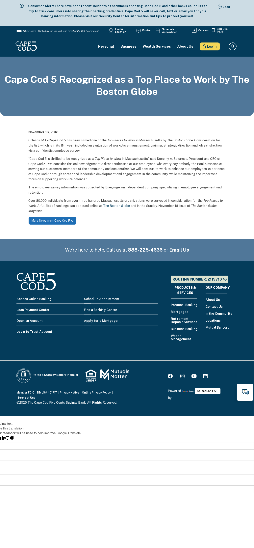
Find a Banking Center (100, 310)
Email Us (179, 250)
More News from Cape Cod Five (52, 220)
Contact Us (214, 307)
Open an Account (29, 321)
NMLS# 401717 (47, 392)
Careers (203, 30)
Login (212, 46)
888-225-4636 (222, 30)
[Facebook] (171, 377)
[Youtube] (194, 377)
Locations (213, 320)
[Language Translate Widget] (207, 391)
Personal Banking (184, 305)
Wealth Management (181, 337)
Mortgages (179, 312)
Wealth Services (157, 46)
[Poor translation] (9, 438)
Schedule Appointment (170, 31)
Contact (147, 30)
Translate (190, 391)
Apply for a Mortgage (101, 321)
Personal (106, 46)
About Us (185, 46)
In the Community (219, 313)
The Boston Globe (116, 206)
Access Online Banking (33, 299)
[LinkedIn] (205, 377)
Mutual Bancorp (218, 327)
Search (232, 46)
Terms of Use (26, 397)
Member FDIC (25, 392)
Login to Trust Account (34, 332)
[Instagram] (182, 377)
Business (128, 46)
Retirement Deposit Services (184, 320)
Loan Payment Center (33, 310)
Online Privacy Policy (96, 392)
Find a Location (120, 30)
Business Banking (184, 329)
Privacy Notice (69, 392)
